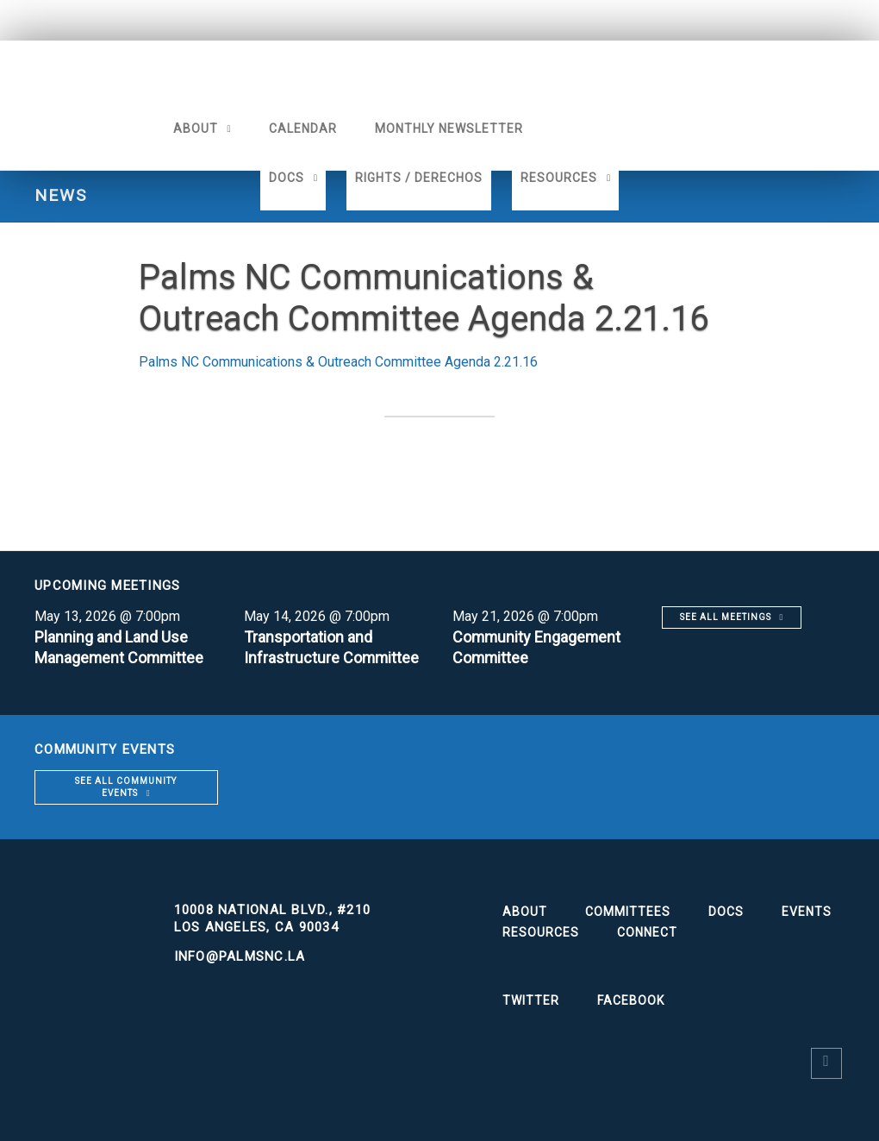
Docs (286, 178)
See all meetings (725, 617)
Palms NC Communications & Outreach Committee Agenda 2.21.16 (338, 362)
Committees (627, 911)
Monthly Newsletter (448, 128)
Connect (647, 932)
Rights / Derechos (419, 178)
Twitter (530, 1000)
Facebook (630, 1000)
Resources (559, 178)
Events (807, 911)
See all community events (126, 787)
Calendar (302, 128)
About (194, 128)
